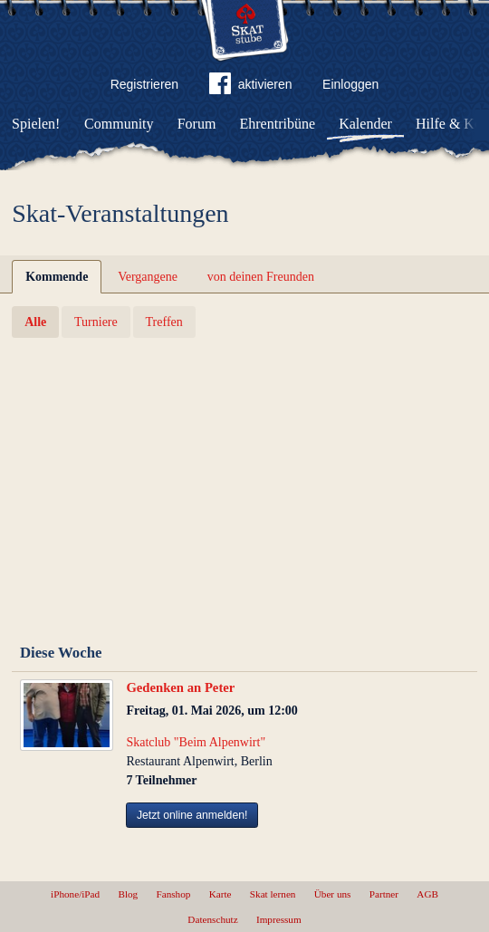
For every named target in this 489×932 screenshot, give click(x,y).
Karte (220, 894)
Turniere (96, 322)
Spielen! (36, 123)
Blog (128, 894)
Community (118, 123)
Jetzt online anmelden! (192, 815)
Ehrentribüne (278, 123)
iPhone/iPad (75, 894)
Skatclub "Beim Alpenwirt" (195, 742)
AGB (427, 894)
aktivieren (250, 87)
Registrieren (144, 84)
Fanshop (173, 894)
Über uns (332, 894)
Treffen (164, 322)
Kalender (365, 123)
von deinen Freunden (260, 276)
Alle (35, 322)
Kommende (56, 276)
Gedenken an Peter (180, 687)
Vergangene (147, 276)
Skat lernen (273, 894)
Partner (383, 894)
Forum (196, 123)
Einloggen (350, 84)
